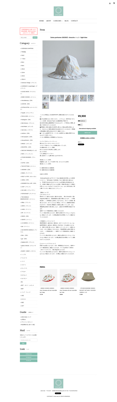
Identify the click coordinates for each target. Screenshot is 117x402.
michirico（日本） (25, 133)
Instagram (28, 357)
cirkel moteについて (26, 317)
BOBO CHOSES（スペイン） (29, 97)
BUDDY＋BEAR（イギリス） (28, 251)
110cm (23, 72)
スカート (23, 264)
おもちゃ (23, 299)
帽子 (22, 288)
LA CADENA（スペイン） (28, 223)
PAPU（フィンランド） (27, 154)
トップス (23, 254)
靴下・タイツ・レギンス (27, 285)
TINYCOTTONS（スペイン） (28, 166)
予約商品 (23, 52)
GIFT (22, 305)
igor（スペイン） (25, 226)
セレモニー (24, 278)
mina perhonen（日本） (27, 140)
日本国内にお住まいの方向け (87, 138)
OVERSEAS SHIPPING (27, 48)
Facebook (28, 360)
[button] (57, 21)
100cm (23, 69)
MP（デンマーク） (26, 212)
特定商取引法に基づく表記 (28, 324)
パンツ (23, 261)
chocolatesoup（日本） (27, 100)
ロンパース (24, 268)
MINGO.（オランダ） (26, 143)
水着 (22, 295)
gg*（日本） (24, 238)
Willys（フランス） (26, 202)
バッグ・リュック (25, 292)
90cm (22, 65)
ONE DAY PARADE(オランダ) (29, 150)
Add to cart (87, 132)
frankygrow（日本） (26, 119)
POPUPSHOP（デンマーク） (29, 193)
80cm (22, 62)
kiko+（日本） (25, 235)
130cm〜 (23, 79)
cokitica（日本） (25, 180)
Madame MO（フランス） (28, 242)
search (35, 37)
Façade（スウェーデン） (27, 112)
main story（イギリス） (27, 130)
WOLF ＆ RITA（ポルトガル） (29, 176)
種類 (79, 121)
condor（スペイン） (26, 209)
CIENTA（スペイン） (26, 219)
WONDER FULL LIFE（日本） (29, 183)
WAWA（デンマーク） (27, 173)
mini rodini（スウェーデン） (28, 190)
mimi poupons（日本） (27, 136)
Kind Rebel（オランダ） (27, 126)
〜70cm (23, 58)
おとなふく (24, 275)
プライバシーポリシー (27, 322)
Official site (29, 354)
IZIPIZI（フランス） (26, 206)
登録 (23, 343)
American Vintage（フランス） (29, 82)
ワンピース (24, 258)
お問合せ (23, 319)
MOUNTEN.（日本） (26, 147)
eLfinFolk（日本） (26, 104)
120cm (23, 76)
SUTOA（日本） (25, 162)
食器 (22, 302)
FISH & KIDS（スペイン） (28, 116)
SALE (22, 55)
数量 (79, 124)
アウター (23, 271)
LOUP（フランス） (26, 186)
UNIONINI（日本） (26, 169)
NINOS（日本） (25, 216)
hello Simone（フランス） (28, 123)
